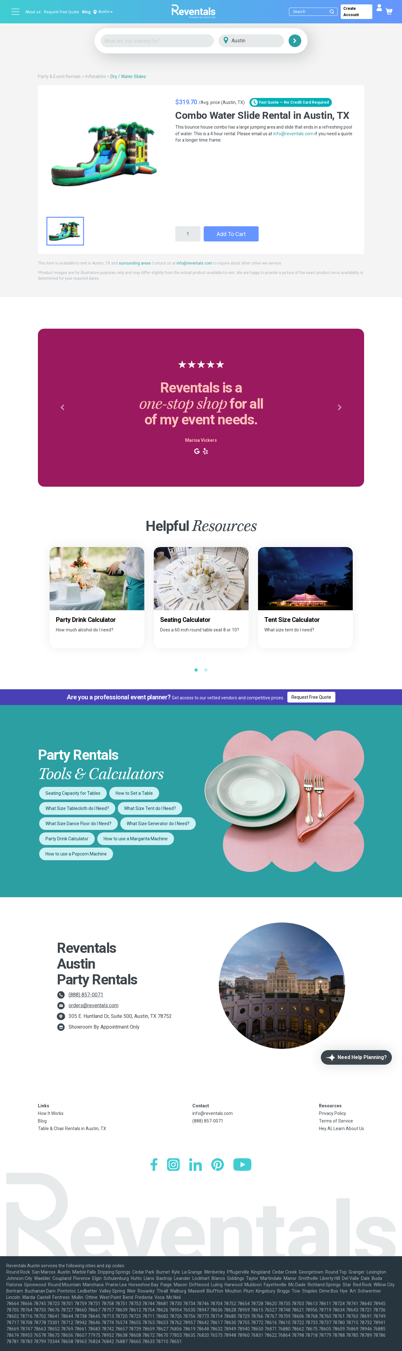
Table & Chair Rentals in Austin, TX (72, 1128)
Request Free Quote (61, 12)
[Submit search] (332, 11)
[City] (260, 41)
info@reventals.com (293, 133)
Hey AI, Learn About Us (341, 1128)
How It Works (50, 1113)
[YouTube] (242, 1165)
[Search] (314, 12)
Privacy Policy (332, 1113)
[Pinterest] (217, 1165)
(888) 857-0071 (86, 995)
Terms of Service (336, 1120)
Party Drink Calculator (66, 838)
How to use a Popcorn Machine (76, 853)
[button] (62, 408)
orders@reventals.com (93, 1005)
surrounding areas (135, 263)
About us (33, 12)
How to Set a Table (134, 793)
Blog (86, 12)
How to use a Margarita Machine (136, 838)
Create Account (351, 11)
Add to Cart (231, 234)
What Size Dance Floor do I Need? (78, 823)
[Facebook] (154, 1165)
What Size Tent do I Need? (150, 808)
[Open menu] (15, 11)
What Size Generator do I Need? (158, 823)
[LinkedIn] (195, 1165)
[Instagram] (173, 1165)
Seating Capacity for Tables (72, 793)
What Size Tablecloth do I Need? (77, 808)
